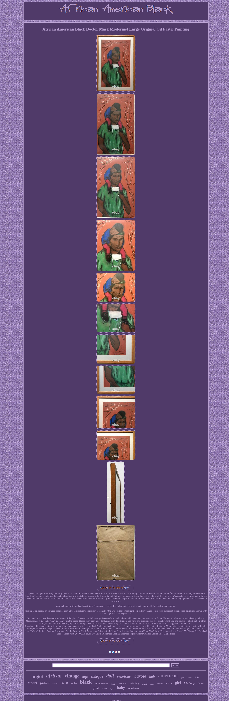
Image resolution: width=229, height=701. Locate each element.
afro (112, 688)
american (168, 676)
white (74, 683)
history (189, 683)
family (113, 684)
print (96, 688)
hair (152, 677)
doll (110, 676)
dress (189, 677)
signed (152, 684)
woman (122, 683)
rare (64, 682)
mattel (32, 683)
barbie (140, 676)
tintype (55, 684)
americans (124, 677)
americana (133, 688)
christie (160, 683)
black (86, 682)
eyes (182, 677)
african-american (101, 683)
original (37, 677)
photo (45, 682)
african (54, 676)
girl (178, 682)
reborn (104, 688)
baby (121, 688)
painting (134, 683)
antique (97, 676)
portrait (144, 684)
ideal (169, 683)
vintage (72, 676)
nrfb (85, 677)
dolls (197, 677)
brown (201, 683)
